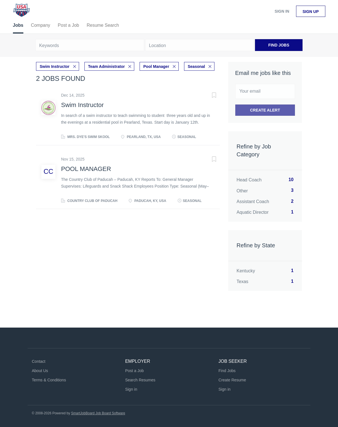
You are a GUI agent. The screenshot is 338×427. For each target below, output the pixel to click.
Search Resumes (140, 380)
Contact (38, 361)
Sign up (311, 11)
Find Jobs (278, 45)
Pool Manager (156, 66)
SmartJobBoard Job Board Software (98, 413)
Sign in (282, 11)
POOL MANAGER (86, 168)
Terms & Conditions (49, 380)
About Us (40, 370)
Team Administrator (106, 66)
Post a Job (134, 370)
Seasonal (196, 66)
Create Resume (232, 380)
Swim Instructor (55, 66)
